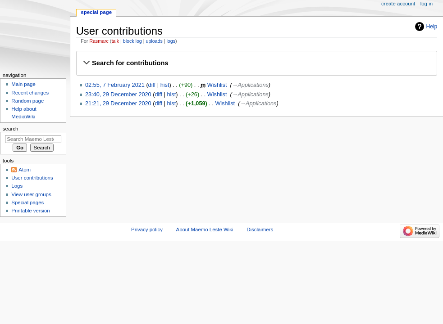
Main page (23, 84)
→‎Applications (250, 85)
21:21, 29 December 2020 (118, 103)
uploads (154, 41)
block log (132, 41)
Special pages (27, 202)
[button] (256, 63)
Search (10, 128)
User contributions (32, 177)
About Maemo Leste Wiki (204, 229)
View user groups (31, 194)
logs (171, 41)
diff (152, 85)
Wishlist (217, 85)
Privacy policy (147, 229)
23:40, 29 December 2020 (118, 94)
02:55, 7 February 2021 (115, 85)
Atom (24, 169)
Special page (96, 12)
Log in (426, 3)
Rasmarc (99, 41)
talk (115, 41)
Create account (398, 3)
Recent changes (30, 92)
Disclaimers (260, 229)
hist (164, 85)
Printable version (30, 210)
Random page (27, 101)
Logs (17, 186)
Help (432, 26)
